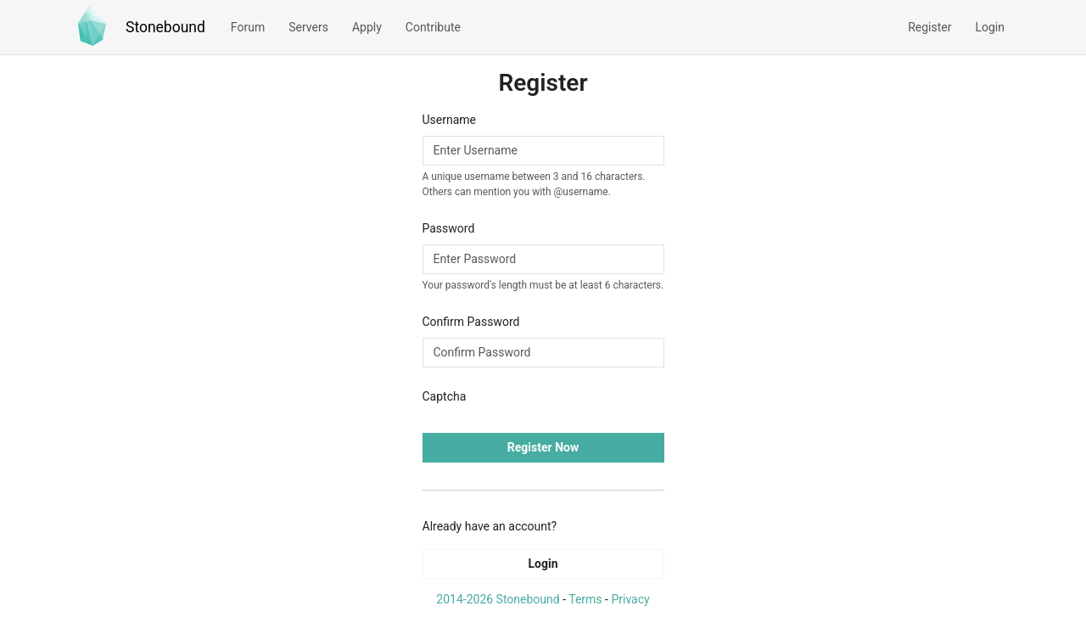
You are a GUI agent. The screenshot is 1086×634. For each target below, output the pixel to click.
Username (450, 119)
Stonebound (165, 27)
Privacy (630, 599)
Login (542, 563)
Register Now (543, 447)
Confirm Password (471, 321)
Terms (585, 599)
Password (449, 228)
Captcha (445, 396)
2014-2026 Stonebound (497, 599)
